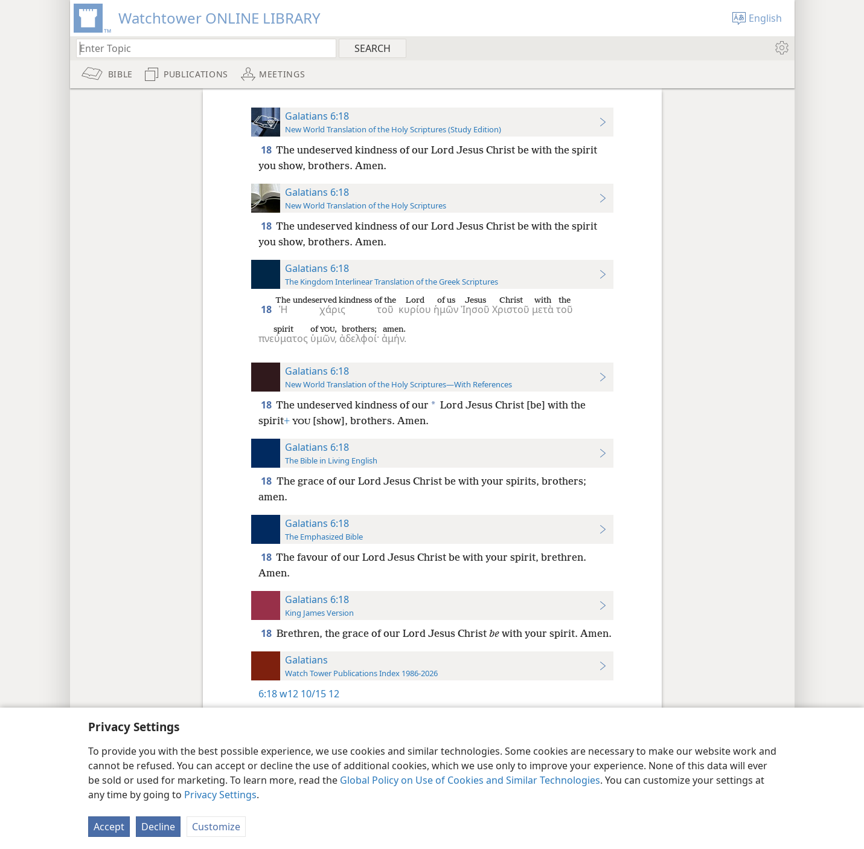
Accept (109, 826)
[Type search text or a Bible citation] (200, 48)
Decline (158, 826)
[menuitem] (781, 47)
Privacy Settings (220, 794)
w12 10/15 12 (309, 693)
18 (267, 150)
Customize (216, 826)
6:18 (267, 693)
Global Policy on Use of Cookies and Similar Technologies (470, 780)
